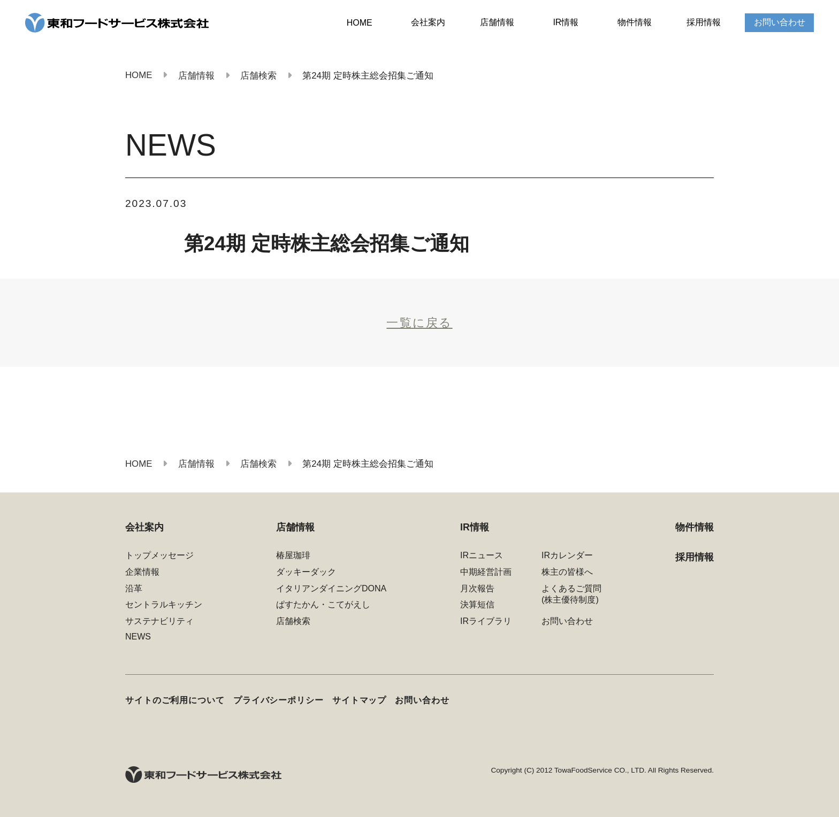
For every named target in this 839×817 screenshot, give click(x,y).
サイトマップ (359, 700)
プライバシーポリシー (278, 700)
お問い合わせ (779, 22)
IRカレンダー (567, 555)
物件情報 (634, 22)
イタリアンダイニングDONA (331, 588)
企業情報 (142, 571)
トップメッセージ (159, 555)
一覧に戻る (419, 322)
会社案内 (428, 22)
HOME (359, 22)
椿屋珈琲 (293, 555)
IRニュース (481, 555)
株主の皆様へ (567, 571)
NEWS (138, 636)
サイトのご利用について (175, 700)
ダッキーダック (306, 571)
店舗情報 (497, 22)
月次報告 (477, 588)
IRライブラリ (486, 621)
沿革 (133, 588)
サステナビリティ (159, 621)
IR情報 (565, 22)
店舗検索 (293, 621)
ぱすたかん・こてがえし (323, 604)
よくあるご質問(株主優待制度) (571, 594)
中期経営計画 (486, 571)
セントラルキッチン (163, 604)
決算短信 (477, 604)
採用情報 (704, 22)
